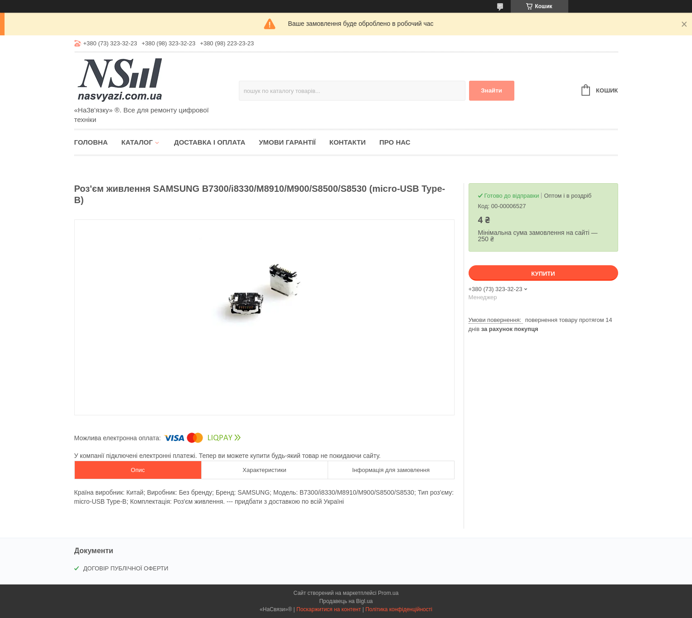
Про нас (395, 142)
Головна (91, 142)
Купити (543, 273)
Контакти (347, 142)
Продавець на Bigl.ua (346, 601)
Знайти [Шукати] (491, 90)
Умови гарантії (287, 142)
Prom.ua (388, 593)
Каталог (137, 142)
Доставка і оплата (209, 142)
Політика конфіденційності (398, 609)
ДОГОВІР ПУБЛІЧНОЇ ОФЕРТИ (126, 568)
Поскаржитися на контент (328, 609)
